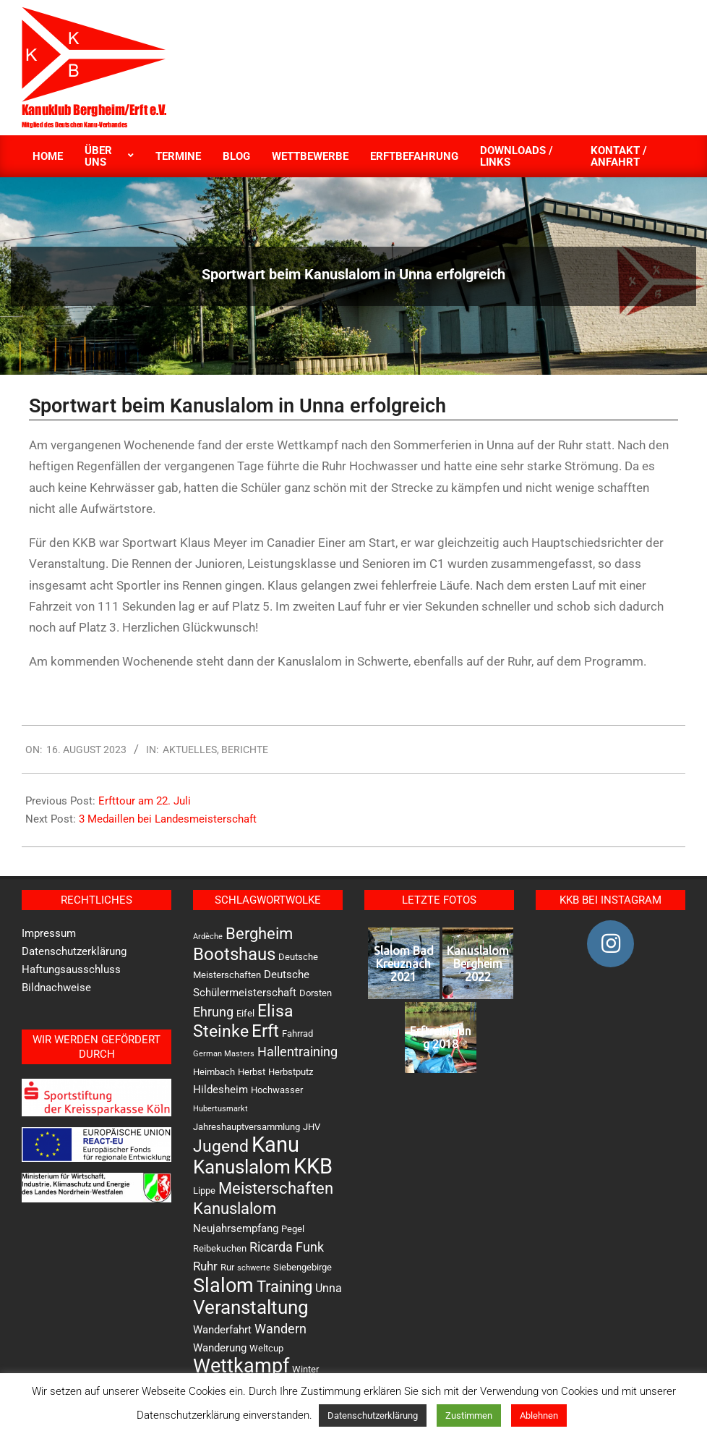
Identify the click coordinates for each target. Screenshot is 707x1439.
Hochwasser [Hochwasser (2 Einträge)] (277, 1089)
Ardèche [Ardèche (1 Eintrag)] (208, 936)
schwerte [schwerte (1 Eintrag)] (253, 1268)
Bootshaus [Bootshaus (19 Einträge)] (234, 954)
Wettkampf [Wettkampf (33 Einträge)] (241, 1366)
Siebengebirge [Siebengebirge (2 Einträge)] (302, 1267)
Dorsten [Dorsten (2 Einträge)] (315, 993)
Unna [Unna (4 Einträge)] (328, 1288)
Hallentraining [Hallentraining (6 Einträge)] (297, 1051)
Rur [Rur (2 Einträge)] (227, 1267)
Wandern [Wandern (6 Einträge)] (280, 1328)
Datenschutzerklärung (74, 951)
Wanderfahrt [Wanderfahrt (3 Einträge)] (222, 1329)
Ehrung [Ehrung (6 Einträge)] (213, 1011)
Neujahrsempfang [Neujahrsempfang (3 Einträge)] (235, 1228)
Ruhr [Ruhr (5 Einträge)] (205, 1266)
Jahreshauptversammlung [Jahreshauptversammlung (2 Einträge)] (246, 1126)
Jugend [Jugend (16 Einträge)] (221, 1146)
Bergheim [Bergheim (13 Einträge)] (259, 934)
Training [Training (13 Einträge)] (284, 1287)
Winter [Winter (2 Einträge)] (305, 1369)
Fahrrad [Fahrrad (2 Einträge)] (297, 1033)
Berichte (244, 749)
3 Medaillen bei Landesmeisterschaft (168, 818)
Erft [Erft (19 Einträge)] (265, 1031)
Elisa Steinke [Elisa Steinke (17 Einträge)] (243, 1021)
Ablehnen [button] (539, 1415)
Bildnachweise (56, 987)
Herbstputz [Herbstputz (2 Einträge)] (290, 1071)
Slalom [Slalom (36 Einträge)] (223, 1285)
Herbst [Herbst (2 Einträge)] (251, 1071)
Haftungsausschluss (71, 969)
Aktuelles (190, 749)
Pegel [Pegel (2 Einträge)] (292, 1228)
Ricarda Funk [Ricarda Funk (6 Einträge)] (286, 1247)
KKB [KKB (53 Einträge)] (313, 1166)
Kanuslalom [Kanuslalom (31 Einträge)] (242, 1166)
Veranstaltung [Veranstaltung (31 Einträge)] (251, 1307)
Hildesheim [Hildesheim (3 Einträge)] (220, 1089)
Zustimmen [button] (468, 1415)
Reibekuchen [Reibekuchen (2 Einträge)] (220, 1248)
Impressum (49, 933)
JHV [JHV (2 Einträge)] (311, 1126)
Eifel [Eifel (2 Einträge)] (245, 1013)
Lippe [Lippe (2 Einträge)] (204, 1190)
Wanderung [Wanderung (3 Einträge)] (220, 1347)
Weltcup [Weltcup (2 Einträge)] (266, 1348)
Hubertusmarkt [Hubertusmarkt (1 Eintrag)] (220, 1108)
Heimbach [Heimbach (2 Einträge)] (214, 1071)
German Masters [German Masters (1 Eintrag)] (223, 1053)
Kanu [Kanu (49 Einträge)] (275, 1144)
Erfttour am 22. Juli (144, 800)
